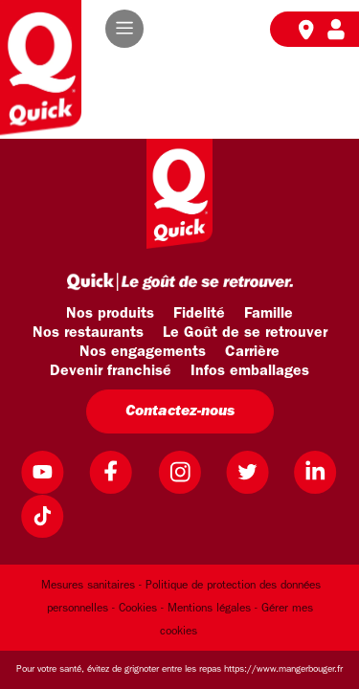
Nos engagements (142, 352)
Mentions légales (209, 608)
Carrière (252, 352)
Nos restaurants (88, 333)
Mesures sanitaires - (91, 585)
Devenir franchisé (110, 371)
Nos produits (110, 314)
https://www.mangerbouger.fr (283, 669)
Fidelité (199, 314)
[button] (124, 29)
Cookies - (141, 608)
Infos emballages (250, 371)
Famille (268, 314)
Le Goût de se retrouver (245, 333)
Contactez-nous (180, 411)
